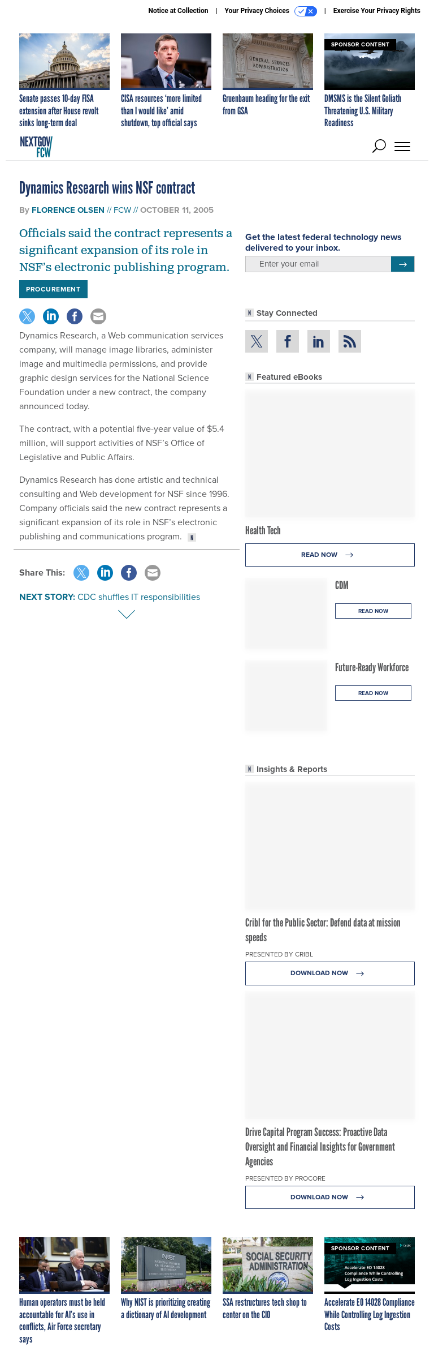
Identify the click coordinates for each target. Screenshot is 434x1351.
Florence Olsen (68, 210)
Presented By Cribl (279, 954)
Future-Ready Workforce (372, 667)
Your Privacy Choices (271, 11)
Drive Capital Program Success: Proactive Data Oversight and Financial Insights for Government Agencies (320, 1146)
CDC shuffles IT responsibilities (138, 596)
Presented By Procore (285, 1178)
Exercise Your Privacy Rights (376, 11)
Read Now (330, 555)
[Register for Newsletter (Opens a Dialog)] (402, 264)
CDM (342, 585)
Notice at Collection (178, 11)
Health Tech (263, 530)
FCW (122, 210)
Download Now (330, 973)
